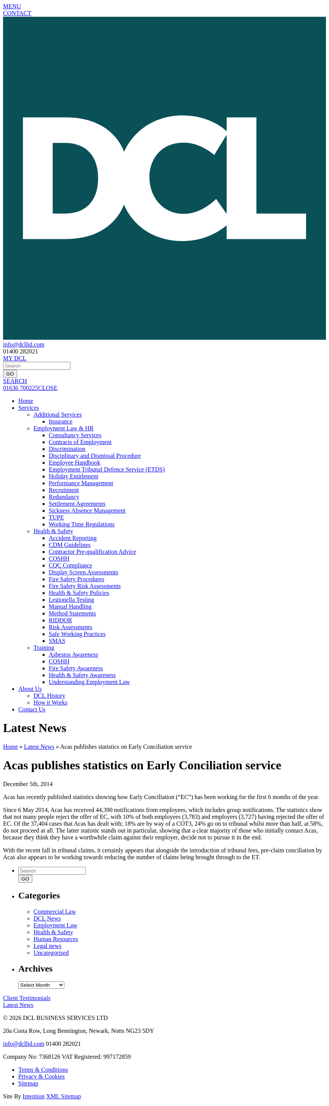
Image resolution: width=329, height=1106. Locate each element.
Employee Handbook (75, 462)
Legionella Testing (71, 599)
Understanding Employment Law (89, 682)
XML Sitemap (63, 1096)
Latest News (39, 746)
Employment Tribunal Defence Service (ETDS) (107, 469)
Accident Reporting (73, 538)
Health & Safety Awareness (82, 675)
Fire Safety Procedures (76, 579)
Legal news (47, 946)
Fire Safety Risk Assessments (85, 586)
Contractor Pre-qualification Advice (92, 551)
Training (44, 647)
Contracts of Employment (80, 442)
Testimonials (26, 998)
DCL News (47, 918)
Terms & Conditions (43, 1069)
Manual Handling (70, 606)
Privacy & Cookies (41, 1076)
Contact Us (32, 709)
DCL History (49, 695)
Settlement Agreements (77, 503)
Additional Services (58, 414)
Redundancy (64, 497)
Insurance (60, 421)
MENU (12, 6)
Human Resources (56, 939)
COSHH (59, 558)
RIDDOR (60, 620)
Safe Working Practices (77, 634)
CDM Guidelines (70, 545)
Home (25, 401)
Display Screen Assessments (83, 572)
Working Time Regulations (82, 524)
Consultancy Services (75, 435)
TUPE (56, 517)
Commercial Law (55, 911)
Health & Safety (53, 531)
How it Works (50, 702)
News (18, 1005)
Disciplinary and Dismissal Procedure (95, 455)
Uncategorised (51, 952)
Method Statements (72, 613)
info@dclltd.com (24, 344)
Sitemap (28, 1083)
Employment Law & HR (64, 428)
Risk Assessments (70, 627)
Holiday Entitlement (73, 476)
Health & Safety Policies (79, 593)
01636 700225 (20, 388)
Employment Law (55, 925)
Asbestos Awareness (73, 654)
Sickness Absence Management (87, 510)
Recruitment (64, 490)
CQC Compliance (70, 565)
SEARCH (15, 381)
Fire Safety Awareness (76, 668)
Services (28, 407)
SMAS (57, 641)
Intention (34, 1096)
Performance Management (81, 483)
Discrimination (67, 449)
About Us (30, 689)
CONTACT (17, 13)
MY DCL (14, 358)
